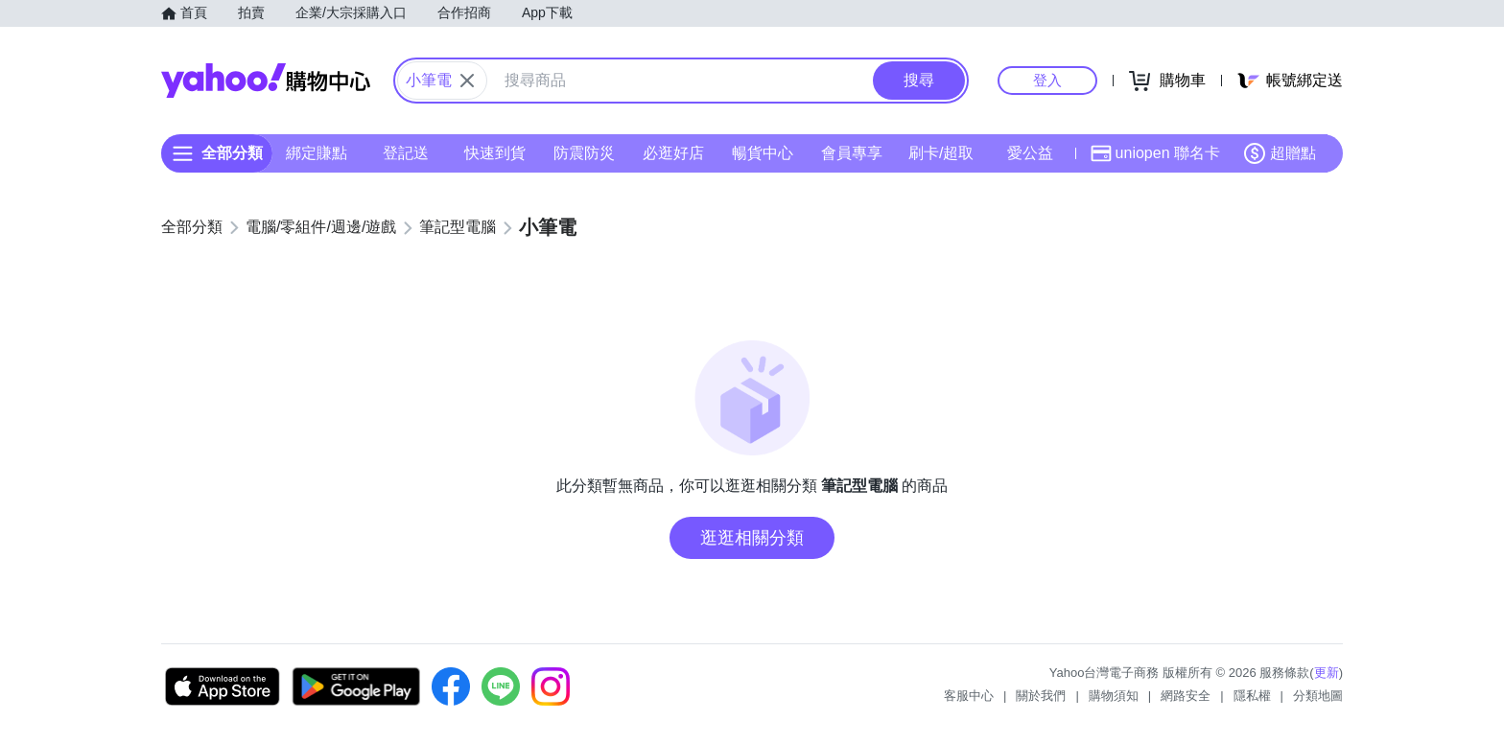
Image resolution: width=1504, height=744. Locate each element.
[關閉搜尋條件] (467, 80)
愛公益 (1030, 153)
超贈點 (1279, 153)
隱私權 (1252, 695)
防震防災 (584, 153)
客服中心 (969, 695)
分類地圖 (1318, 695)
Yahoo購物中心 (265, 81)
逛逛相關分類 (752, 537)
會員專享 (851, 153)
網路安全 (1185, 695)
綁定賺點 (316, 153)
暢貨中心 (762, 153)
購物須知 (1114, 695)
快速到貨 (495, 153)
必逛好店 (673, 153)
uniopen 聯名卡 (1155, 153)
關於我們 (1041, 695)
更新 (1326, 672)
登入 (1047, 80)
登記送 (406, 153)
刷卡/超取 (941, 153)
